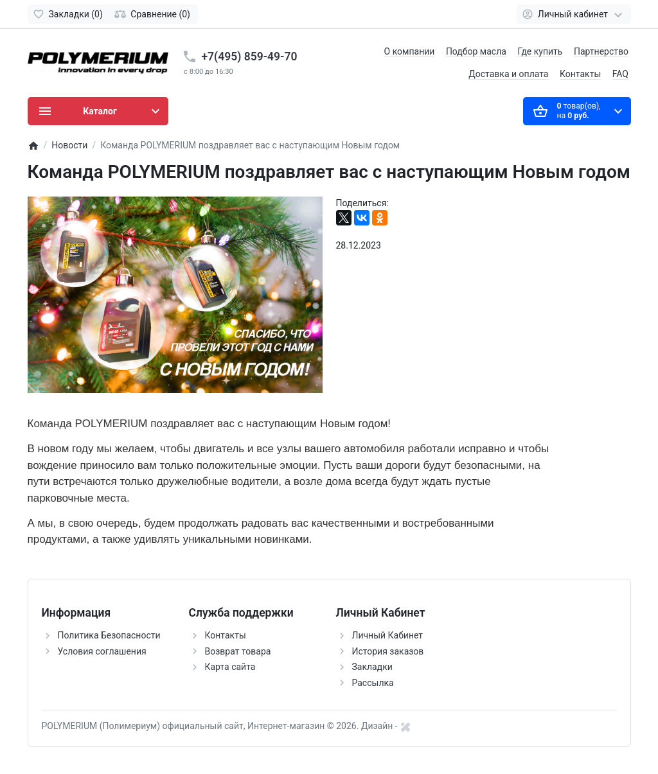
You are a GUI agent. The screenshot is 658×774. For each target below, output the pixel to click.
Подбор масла (476, 51)
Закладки (372, 667)
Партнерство (601, 51)
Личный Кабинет (387, 635)
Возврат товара (238, 651)
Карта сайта (230, 667)
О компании (409, 51)
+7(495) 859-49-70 (250, 56)
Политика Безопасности (109, 635)
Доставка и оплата (508, 74)
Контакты (580, 74)
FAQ (620, 74)
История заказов (388, 651)
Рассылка (373, 683)
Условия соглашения (102, 651)
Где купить (539, 51)
